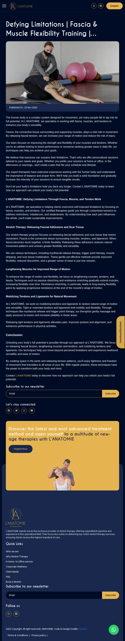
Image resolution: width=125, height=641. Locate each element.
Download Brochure (120, 332)
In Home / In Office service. (19, 561)
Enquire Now (20, 448)
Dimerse (82, 628)
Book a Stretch (13, 581)
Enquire (114, 5)
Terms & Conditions (17, 635)
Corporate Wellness (16, 566)
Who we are (12, 551)
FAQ (8, 576)
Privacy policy (39, 635)
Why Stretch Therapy (17, 556)
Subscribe (110, 393)
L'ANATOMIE (23, 375)
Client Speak (12, 571)
